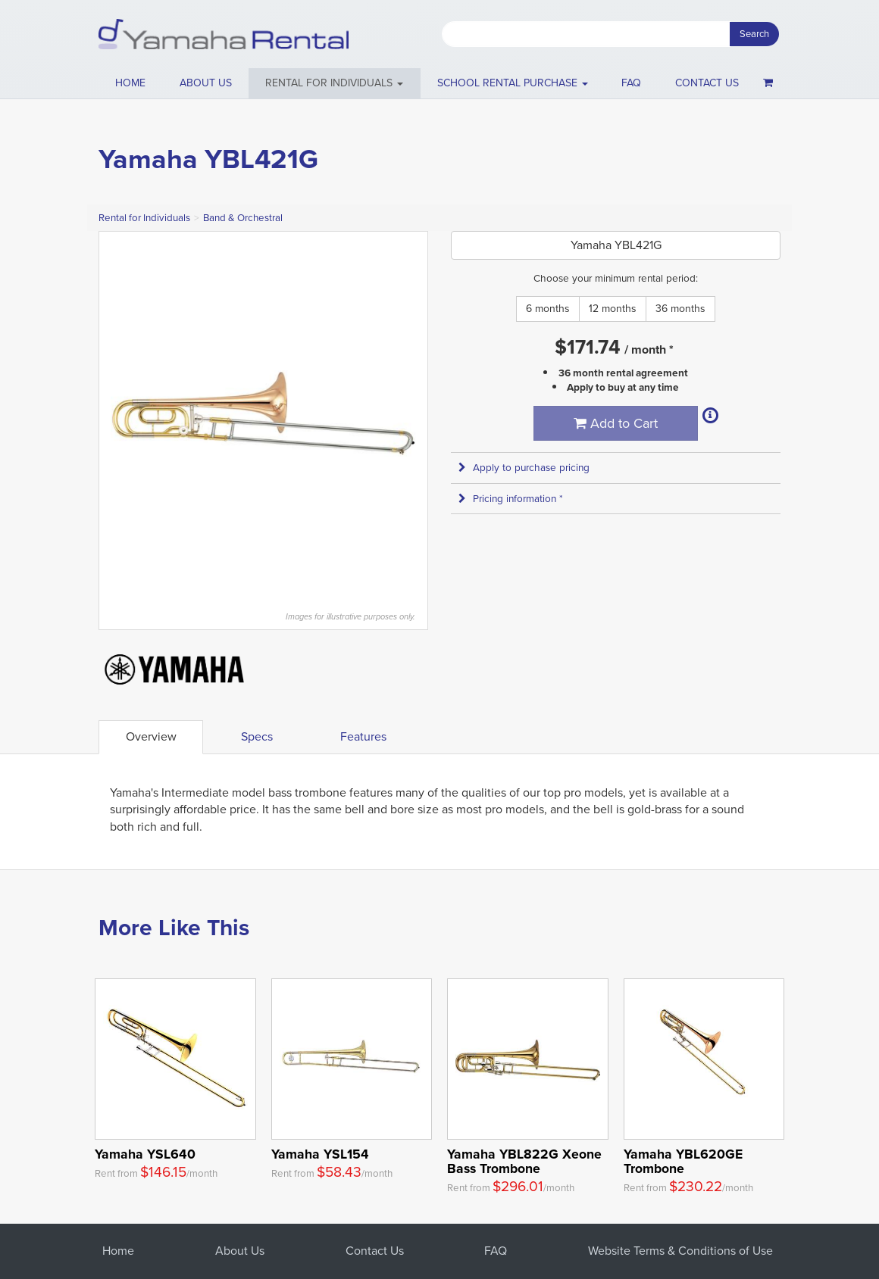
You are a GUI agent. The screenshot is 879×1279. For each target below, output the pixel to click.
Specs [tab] (257, 736)
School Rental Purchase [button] (512, 83)
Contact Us (375, 1250)
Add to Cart (616, 423)
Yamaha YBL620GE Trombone (683, 1161)
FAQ (631, 83)
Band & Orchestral (243, 218)
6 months (548, 309)
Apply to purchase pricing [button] (524, 467)
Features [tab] (363, 736)
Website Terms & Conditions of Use (680, 1250)
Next (408, 413)
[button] (335, 83)
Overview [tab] (151, 736)
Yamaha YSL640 (145, 1154)
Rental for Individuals (144, 218)
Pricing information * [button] (510, 498)
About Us (239, 1250)
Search (754, 34)
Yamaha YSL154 (320, 1154)
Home (130, 83)
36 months (680, 309)
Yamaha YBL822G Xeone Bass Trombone (524, 1161)
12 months (613, 309)
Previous (118, 413)
